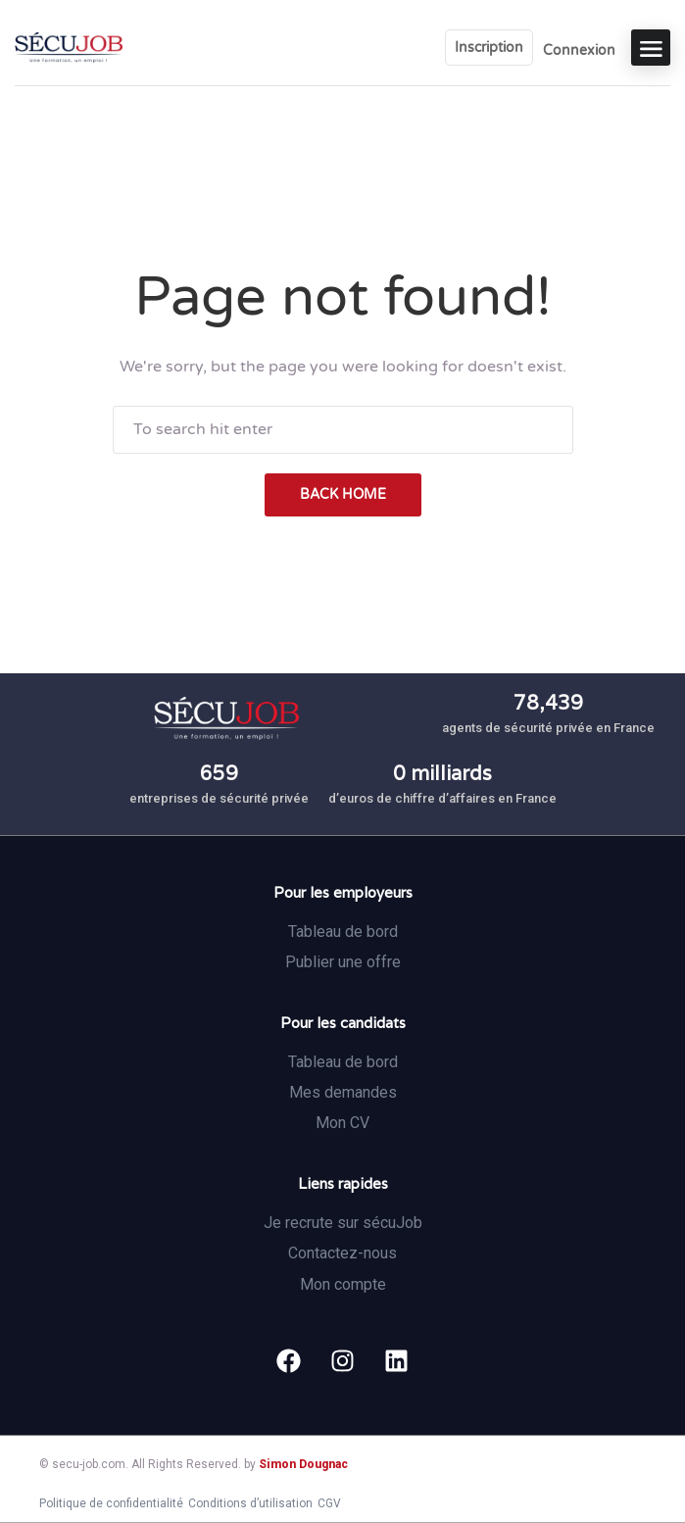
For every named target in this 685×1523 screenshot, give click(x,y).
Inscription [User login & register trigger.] (489, 47)
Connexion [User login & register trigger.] (579, 50)
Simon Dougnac (303, 1464)
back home (343, 494)
